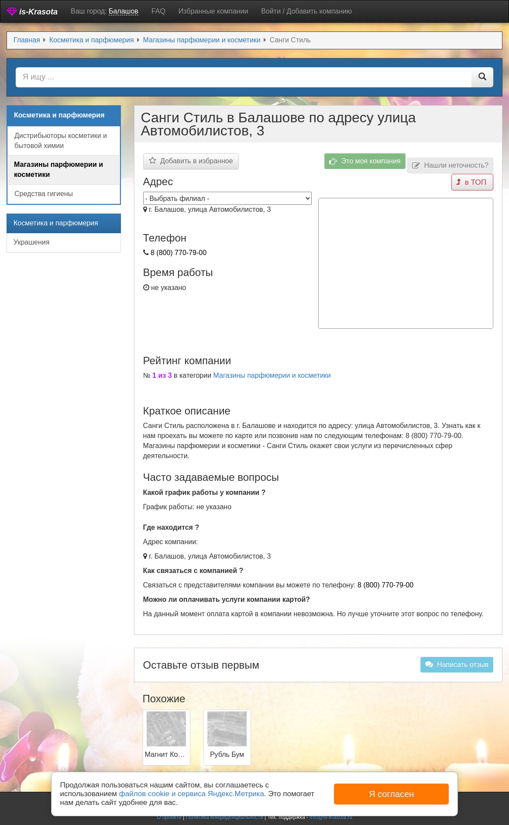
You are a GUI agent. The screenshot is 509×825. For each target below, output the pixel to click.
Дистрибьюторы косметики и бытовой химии (60, 140)
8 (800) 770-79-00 (178, 252)
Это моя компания (365, 161)
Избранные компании (213, 11)
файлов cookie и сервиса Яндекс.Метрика (191, 794)
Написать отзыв (456, 662)
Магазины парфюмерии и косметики (272, 372)
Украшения (31, 242)
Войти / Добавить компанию (306, 11)
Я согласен (391, 794)
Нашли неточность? (450, 166)
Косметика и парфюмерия (56, 223)
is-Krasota (32, 11)
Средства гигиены (43, 193)
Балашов (123, 11)
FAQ (158, 11)
